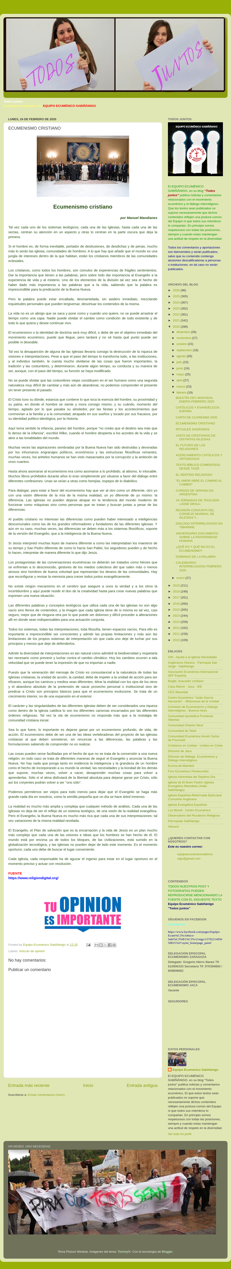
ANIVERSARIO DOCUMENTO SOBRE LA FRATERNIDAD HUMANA (197, 537)
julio (179, 362)
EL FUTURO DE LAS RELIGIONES (190, 447)
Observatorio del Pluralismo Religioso (194, 815)
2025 (177, 296)
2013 (177, 622)
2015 (177, 609)
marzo (181, 386)
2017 (177, 597)
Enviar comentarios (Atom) (46, 1095)
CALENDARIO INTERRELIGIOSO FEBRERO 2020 (199, 566)
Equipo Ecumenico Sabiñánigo (195, 1069)
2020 (177, 326)
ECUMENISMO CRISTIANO (195, 423)
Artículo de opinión (32, 951)
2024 (177, 302)
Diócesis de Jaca (179, 751)
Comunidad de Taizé (182, 730)
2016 (177, 603)
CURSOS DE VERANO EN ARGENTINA (195, 492)
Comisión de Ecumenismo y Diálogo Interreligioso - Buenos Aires (193, 708)
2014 (177, 615)
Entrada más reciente (29, 1085)
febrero (181, 392)
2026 (177, 290)
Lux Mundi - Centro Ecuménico (189, 810)
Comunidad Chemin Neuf (185, 725)
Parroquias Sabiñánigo (184, 821)
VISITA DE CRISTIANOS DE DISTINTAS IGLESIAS (196, 437)
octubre (182, 344)
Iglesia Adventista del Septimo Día (191, 777)
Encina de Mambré (181, 765)
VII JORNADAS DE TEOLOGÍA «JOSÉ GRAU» (197, 502)
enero (180, 578)
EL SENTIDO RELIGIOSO (194, 474)
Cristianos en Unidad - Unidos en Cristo (195, 745)
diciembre (183, 332)
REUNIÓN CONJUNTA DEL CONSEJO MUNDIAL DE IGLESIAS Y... (195, 513)
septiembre (184, 350)
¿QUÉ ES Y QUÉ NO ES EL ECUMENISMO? (195, 548)
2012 (177, 628)
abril (179, 380)
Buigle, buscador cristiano (186, 681)
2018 (177, 591)
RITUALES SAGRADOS (193, 429)
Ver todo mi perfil (179, 1134)
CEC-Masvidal (178, 692)
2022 (177, 314)
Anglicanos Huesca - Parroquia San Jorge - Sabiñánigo (192, 664)
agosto (181, 356)
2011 (177, 634)
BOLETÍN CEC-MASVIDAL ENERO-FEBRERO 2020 (195, 399)
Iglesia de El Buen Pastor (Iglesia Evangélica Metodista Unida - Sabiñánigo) (191, 786)
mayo (180, 374)
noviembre (184, 338)
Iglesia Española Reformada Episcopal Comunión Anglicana (195, 797)
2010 (177, 640)
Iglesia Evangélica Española (187, 804)
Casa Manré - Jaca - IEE (185, 686)
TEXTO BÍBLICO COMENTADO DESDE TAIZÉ (198, 466)
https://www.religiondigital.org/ (33, 878)
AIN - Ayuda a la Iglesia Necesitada (192, 657)
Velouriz (173, 826)
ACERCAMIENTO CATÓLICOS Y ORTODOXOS (199, 457)
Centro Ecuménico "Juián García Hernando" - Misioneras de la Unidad (193, 699)
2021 (177, 320)
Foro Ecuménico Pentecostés (188, 771)
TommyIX (124, 1251)
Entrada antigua (142, 1085)
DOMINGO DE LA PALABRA (196, 556)
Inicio (88, 1085)
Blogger (167, 1251)
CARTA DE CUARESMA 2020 (196, 417)
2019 (177, 585)
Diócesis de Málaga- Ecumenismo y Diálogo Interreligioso (193, 758)
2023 (177, 308)
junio (180, 368)
